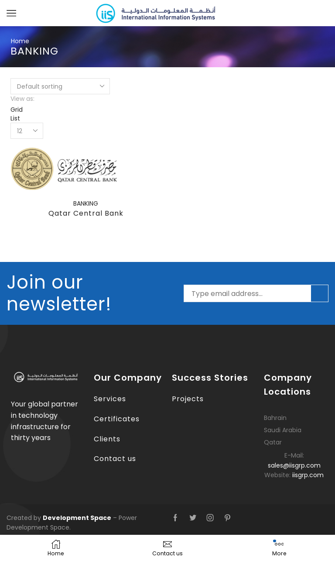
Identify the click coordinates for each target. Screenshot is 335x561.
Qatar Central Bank (85, 213)
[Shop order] (60, 86)
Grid (16, 109)
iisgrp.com (308, 475)
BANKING (85, 203)
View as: (22, 98)
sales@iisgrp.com (294, 465)
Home (20, 41)
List (15, 118)
